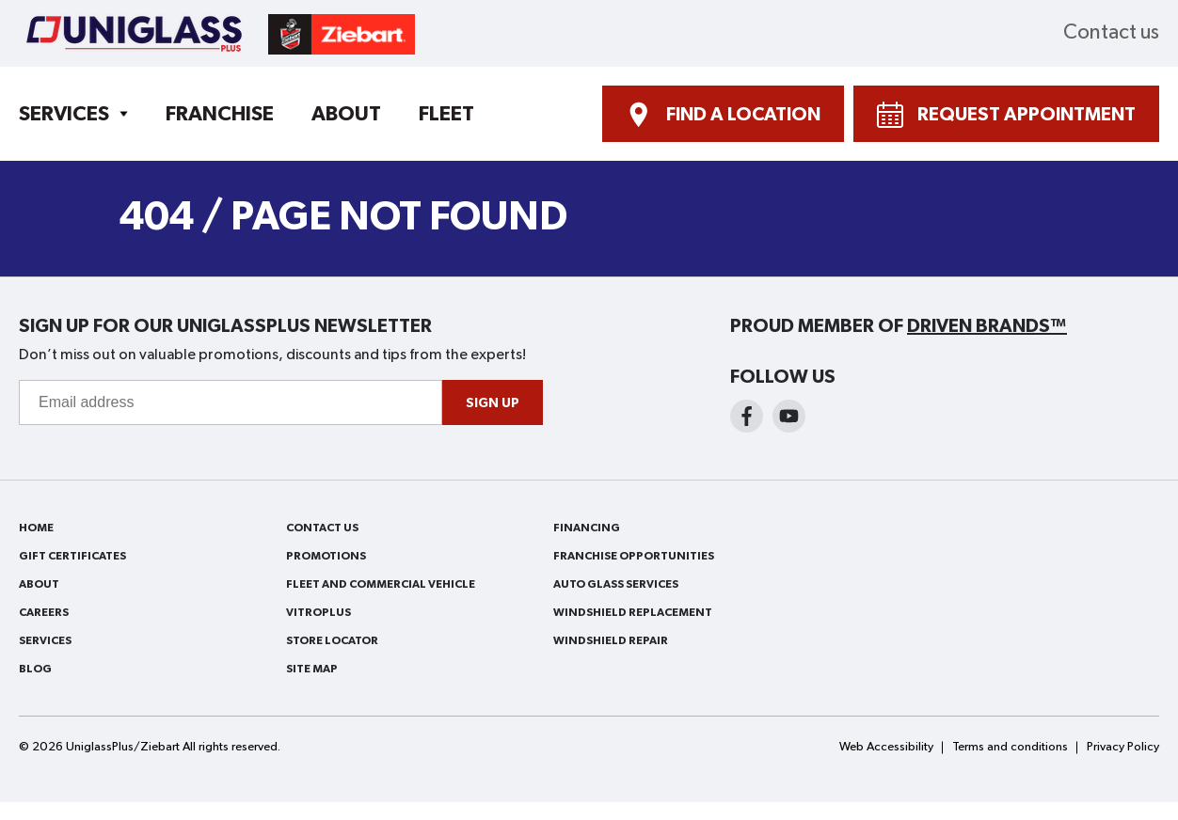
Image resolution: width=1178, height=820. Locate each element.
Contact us (1111, 33)
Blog (35, 668)
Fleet (446, 113)
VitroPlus (318, 612)
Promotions (326, 555)
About (346, 113)
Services (64, 113)
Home (36, 527)
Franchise (220, 113)
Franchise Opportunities (633, 555)
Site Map (312, 668)
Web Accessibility (886, 747)
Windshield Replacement (632, 612)
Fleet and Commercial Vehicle (380, 584)
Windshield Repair (610, 640)
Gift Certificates (72, 555)
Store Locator (332, 640)
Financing (586, 527)
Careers (44, 612)
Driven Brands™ (987, 326)
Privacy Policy (1123, 747)
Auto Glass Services (615, 584)
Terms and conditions (1010, 747)
